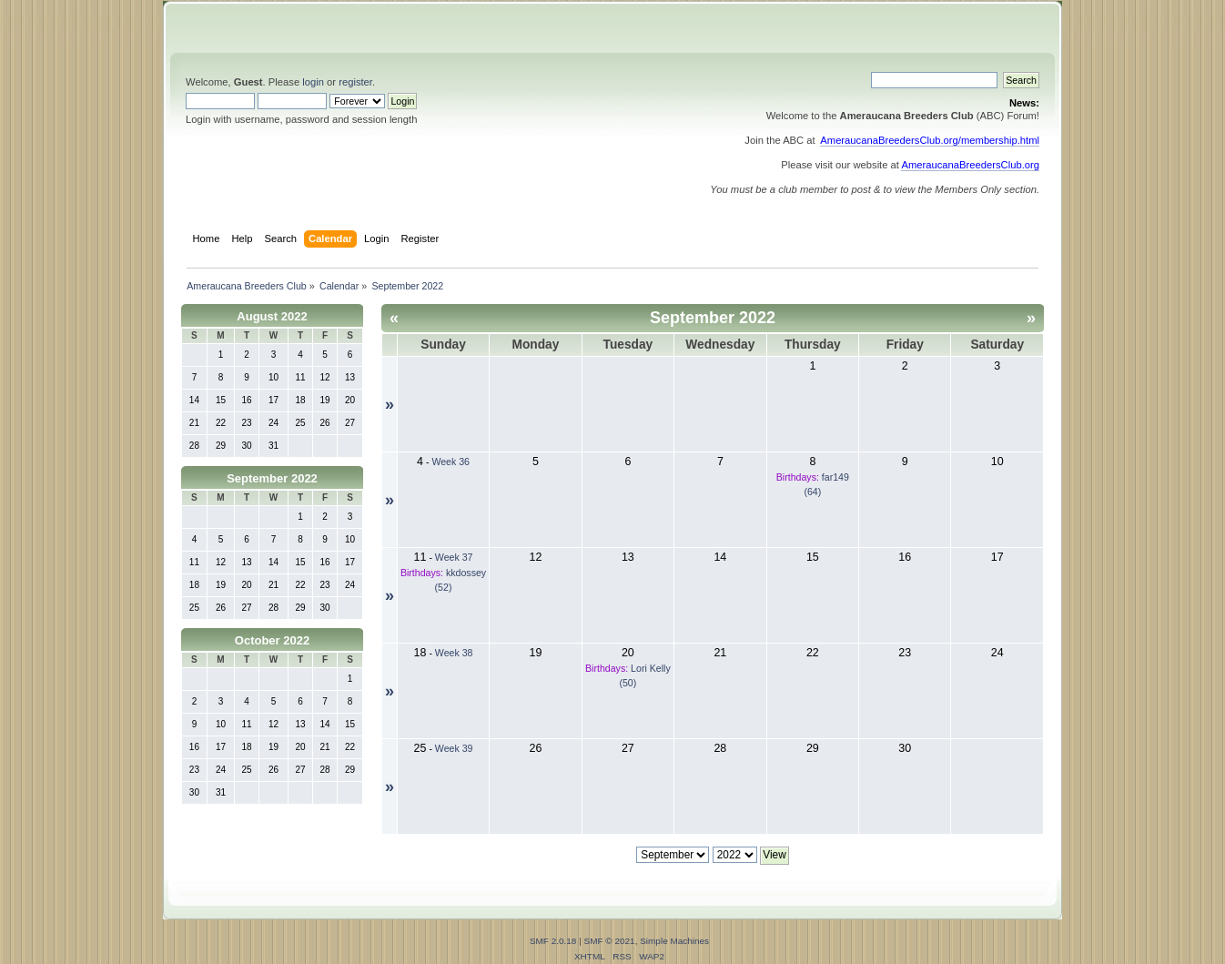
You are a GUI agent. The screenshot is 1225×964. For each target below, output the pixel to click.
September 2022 (272, 478)
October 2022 (272, 640)
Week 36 (450, 461)
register (355, 81)
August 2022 (272, 316)
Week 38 (454, 652)
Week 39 (454, 748)
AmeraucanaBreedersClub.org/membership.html (929, 140)
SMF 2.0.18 (553, 941)
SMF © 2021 (609, 941)
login (313, 81)
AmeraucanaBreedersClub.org (970, 164)
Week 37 (454, 557)
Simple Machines (674, 941)
